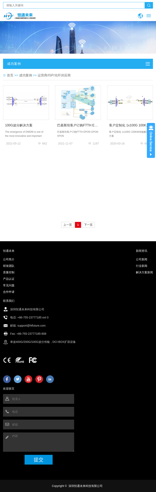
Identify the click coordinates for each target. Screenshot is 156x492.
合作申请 (8, 291)
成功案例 (25, 75)
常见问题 (8, 285)
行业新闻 (141, 265)
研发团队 (8, 265)
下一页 (88, 224)
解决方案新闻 (144, 272)
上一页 (67, 224)
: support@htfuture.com (31, 325)
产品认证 (8, 278)
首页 (10, 75)
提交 (38, 459)
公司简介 (8, 259)
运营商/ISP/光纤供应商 (54, 75)
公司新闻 (141, 259)
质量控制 (8, 272)
